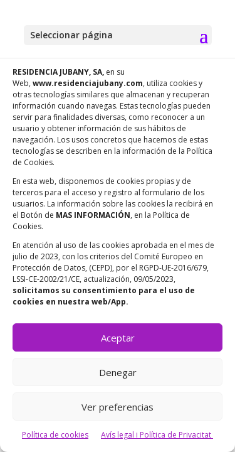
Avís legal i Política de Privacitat (157, 434)
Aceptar (118, 337)
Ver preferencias (117, 407)
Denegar (118, 372)
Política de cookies (55, 434)
